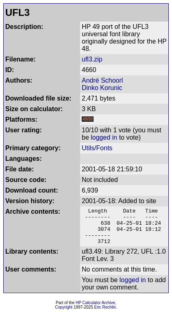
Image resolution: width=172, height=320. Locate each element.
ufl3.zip (92, 59)
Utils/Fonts (97, 148)
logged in (104, 137)
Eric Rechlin (105, 314)
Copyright (63, 314)
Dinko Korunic (102, 87)
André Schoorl (102, 80)
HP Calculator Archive (95, 310)
